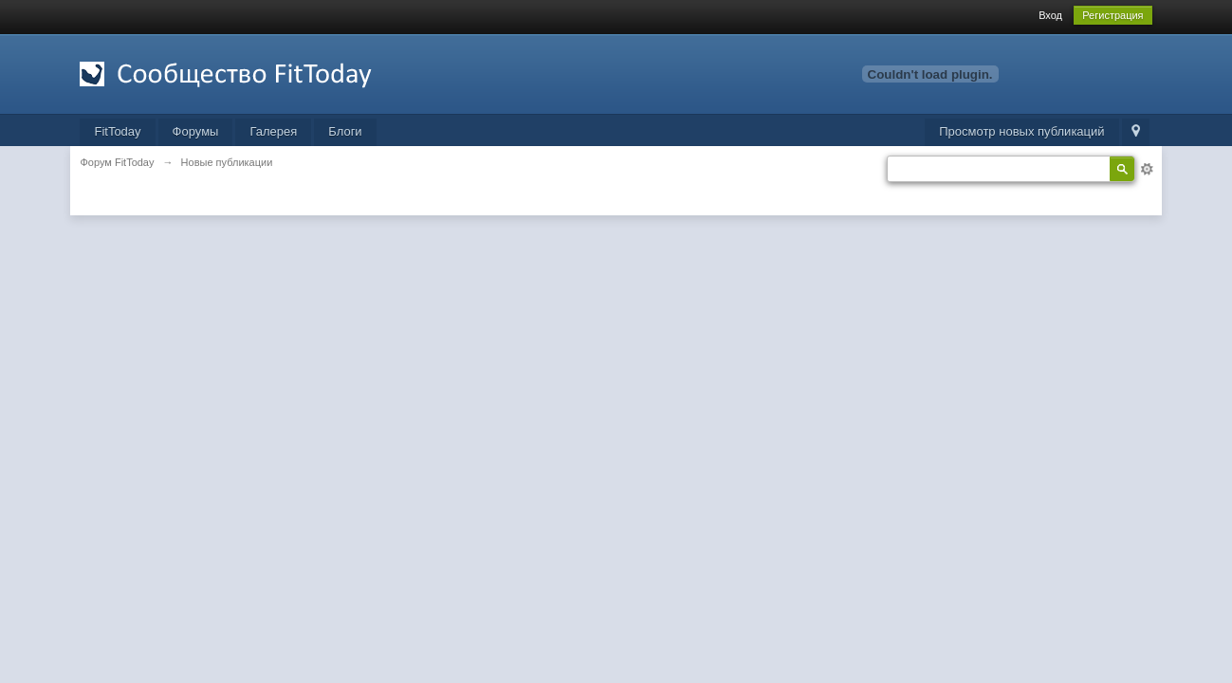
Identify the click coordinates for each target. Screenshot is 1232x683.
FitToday (117, 131)
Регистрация (1112, 15)
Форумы (196, 131)
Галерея (273, 131)
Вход (1050, 15)
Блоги (344, 131)
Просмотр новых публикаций (1021, 131)
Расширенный (1146, 168)
